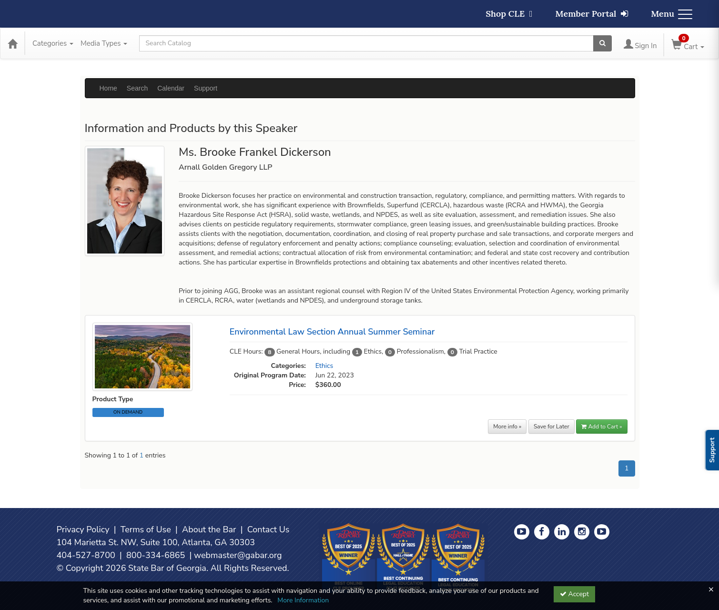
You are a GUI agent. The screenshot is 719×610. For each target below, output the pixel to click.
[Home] (12, 43)
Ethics (324, 365)
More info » (507, 426)
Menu (671, 13)
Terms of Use (146, 529)
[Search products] (602, 43)
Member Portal (592, 13)
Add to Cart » (601, 426)
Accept (574, 594)
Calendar (170, 88)
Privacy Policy (83, 529)
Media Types (104, 43)
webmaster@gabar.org (238, 555)
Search (137, 88)
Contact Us (268, 529)
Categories (52, 43)
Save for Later (551, 426)
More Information (303, 600)
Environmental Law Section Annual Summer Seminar (332, 331)
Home (108, 88)
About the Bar (209, 529)
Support (205, 88)
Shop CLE (509, 13)
